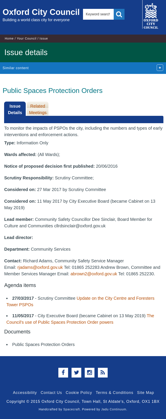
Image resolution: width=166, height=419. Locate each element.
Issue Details (15, 109)
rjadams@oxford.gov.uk (40, 267)
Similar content (16, 68)
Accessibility (25, 392)
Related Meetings (37, 109)
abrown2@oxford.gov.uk (93, 273)
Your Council (27, 38)
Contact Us (51, 392)
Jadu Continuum (113, 409)
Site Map (145, 392)
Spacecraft (71, 409)
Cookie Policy (79, 392)
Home (9, 38)
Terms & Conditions (114, 392)
